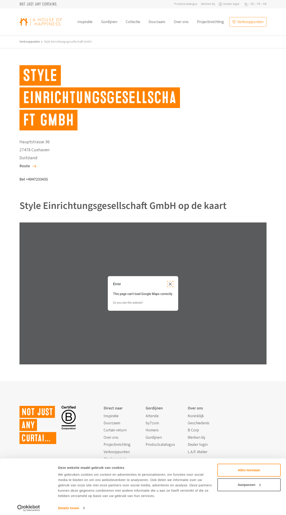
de (252, 4)
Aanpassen (249, 483)
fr (258, 4)
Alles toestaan (249, 468)
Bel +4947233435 (33, 179)
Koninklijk (196, 416)
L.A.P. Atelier (197, 452)
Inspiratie (85, 22)
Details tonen (68, 506)
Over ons (181, 22)
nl (246, 4)
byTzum (152, 423)
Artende (152, 416)
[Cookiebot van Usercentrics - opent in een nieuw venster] (28, 506)
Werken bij (208, 4)
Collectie (133, 22)
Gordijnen (109, 22)
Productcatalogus (185, 4)
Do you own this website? (128, 302)
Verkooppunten (29, 42)
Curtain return (115, 430)
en (265, 4)
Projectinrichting (210, 22)
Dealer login (231, 4)
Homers (152, 430)
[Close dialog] (170, 284)
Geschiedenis (198, 423)
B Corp (193, 430)
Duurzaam (157, 22)
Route (24, 166)
